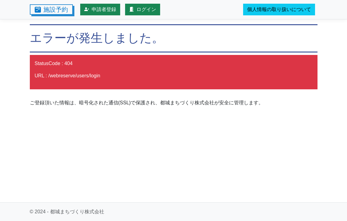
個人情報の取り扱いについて (279, 9)
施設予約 (51, 9)
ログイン (142, 9)
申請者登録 (100, 9)
